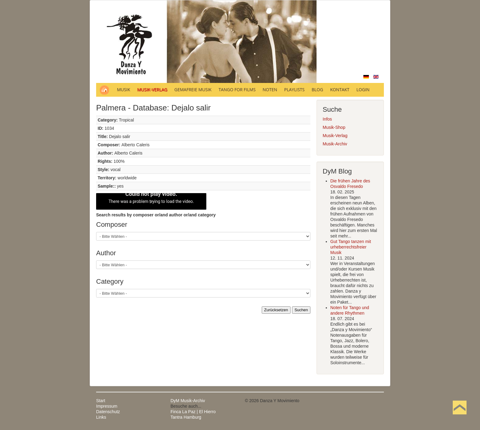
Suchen (301, 310)
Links (101, 417)
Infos (327, 119)
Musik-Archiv (335, 143)
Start (100, 400)
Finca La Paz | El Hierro (193, 411)
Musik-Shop (334, 127)
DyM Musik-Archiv (188, 400)
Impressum (106, 406)
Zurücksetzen (276, 310)
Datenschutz (108, 411)
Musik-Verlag (335, 135)
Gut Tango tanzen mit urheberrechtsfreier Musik (350, 247)
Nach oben (459, 417)
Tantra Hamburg (186, 417)
